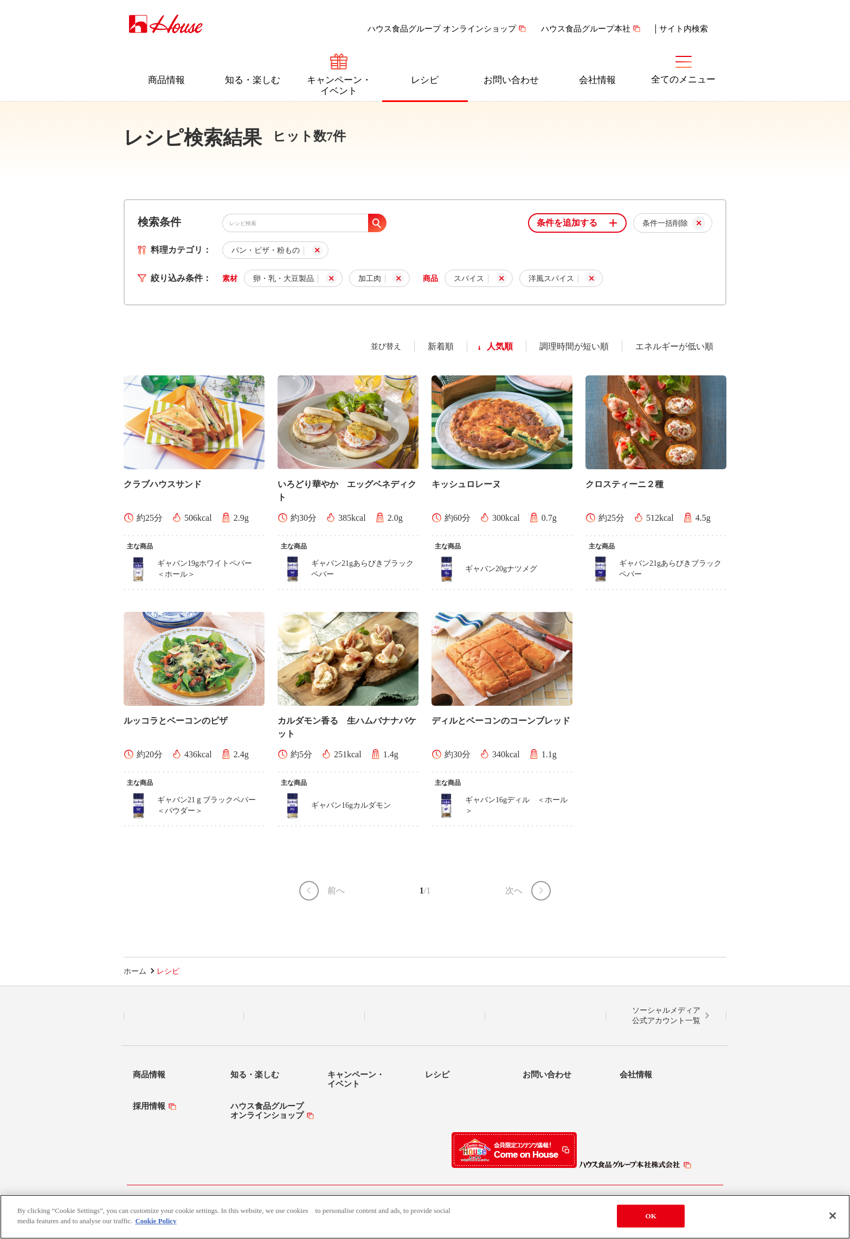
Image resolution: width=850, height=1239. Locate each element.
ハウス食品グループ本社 (585, 28)
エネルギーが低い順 (674, 346)
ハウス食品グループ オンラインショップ (442, 28)
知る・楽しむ (252, 80)
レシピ (425, 80)
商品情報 (166, 80)
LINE (184, 1016)
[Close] (833, 1220)
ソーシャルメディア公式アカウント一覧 (666, 1015)
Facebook (425, 1016)
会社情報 (597, 80)
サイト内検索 (683, 28)
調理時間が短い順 (574, 346)
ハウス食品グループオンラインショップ (267, 1111)
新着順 (441, 346)
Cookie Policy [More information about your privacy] (155, 1226)
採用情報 (149, 1106)
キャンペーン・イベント (339, 85)
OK (651, 1221)
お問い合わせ (511, 80)
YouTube (545, 1016)
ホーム (135, 971)
